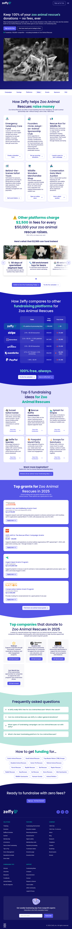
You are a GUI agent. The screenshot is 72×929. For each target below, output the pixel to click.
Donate (51, 855)
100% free (51, 826)
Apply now (11, 520)
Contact (28, 878)
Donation (5, 829)
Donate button (30, 835)
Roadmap (51, 848)
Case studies (29, 884)
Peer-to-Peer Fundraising (10, 845)
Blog (50, 835)
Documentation (30, 875)
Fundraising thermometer (33, 826)
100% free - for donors (55, 829)
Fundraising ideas (31, 868)
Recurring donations (31, 832)
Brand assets (52, 852)
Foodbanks (6, 878)
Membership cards (31, 842)
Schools (5, 868)
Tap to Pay (6, 848)
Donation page (30, 852)
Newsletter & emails (8, 855)
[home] (6, 3)
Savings (19, 92)
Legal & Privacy (30, 891)
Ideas (38, 92)
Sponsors (57, 92)
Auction (5, 835)
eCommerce (6, 842)
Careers (51, 845)
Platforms (29, 92)
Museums (6, 875)
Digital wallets (30, 839)
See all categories (8, 884)
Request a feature (31, 881)
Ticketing (5, 826)
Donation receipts (31, 829)
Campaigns (8, 92)
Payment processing (31, 845)
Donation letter (30, 855)
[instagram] (62, 812)
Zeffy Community (31, 888)
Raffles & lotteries (8, 832)
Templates (52, 842)
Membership (6, 839)
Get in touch (14, 659)
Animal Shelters (7, 881)
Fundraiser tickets (31, 848)
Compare (28, 871)
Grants (47, 92)
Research (51, 839)
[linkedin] (67, 812)
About (50, 832)
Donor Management (8, 852)
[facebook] (58, 812)
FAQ (66, 92)
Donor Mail (6, 858)
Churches (6, 871)
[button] (68, 3)
